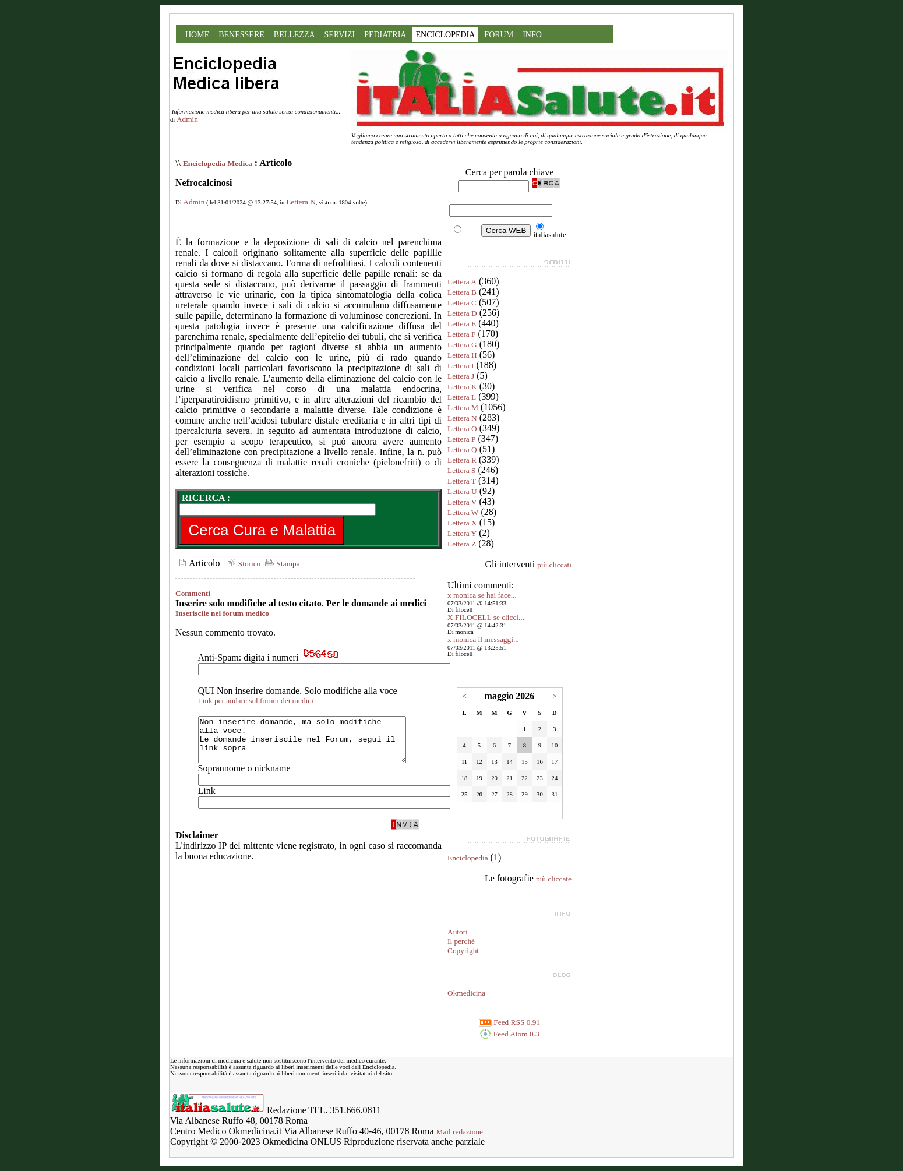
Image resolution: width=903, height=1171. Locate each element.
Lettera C (462, 302)
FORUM (498, 34)
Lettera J (460, 376)
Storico (242, 563)
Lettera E (461, 323)
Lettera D (462, 313)
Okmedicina (466, 993)
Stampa (281, 563)
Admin (187, 119)
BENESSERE (241, 34)
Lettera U (462, 491)
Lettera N (301, 201)
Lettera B (462, 292)
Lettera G (462, 344)
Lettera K (462, 386)
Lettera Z (461, 543)
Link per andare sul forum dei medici (255, 700)
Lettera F (461, 334)
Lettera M (462, 407)
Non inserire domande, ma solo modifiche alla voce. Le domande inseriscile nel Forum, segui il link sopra (314, 744)
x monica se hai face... (482, 595)
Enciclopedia (467, 857)
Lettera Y (462, 533)
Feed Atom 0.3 (509, 1033)
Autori (457, 931)
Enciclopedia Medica (217, 163)
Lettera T (461, 481)
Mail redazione (459, 1131)
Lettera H (462, 355)
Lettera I (460, 365)
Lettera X (462, 523)
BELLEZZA (294, 34)
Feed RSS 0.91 (509, 1022)
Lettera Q (462, 449)
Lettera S (461, 470)
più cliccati (554, 564)
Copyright (463, 950)
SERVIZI (339, 34)
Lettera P (461, 439)
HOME (197, 34)
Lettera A (462, 281)
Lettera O (462, 428)
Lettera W (462, 512)
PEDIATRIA (385, 34)
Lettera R (462, 460)
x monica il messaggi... (483, 639)
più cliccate (554, 878)
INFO (532, 34)
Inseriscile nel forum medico (222, 613)
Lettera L (461, 397)
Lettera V (462, 502)
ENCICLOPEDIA (445, 34)
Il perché (461, 941)
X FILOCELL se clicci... (485, 617)
